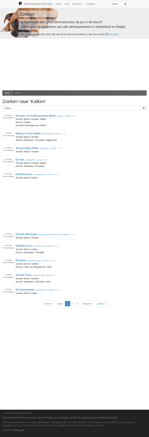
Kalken (68, 116)
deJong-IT (19, 430)
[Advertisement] (74, 64)
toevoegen (114, 34)
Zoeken (18, 93)
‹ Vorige (59, 303)
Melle (48, 275)
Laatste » (101, 303)
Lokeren (66, 234)
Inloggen (90, 4)
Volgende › (87, 303)
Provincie (77, 4)
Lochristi (40, 160)
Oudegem (51, 290)
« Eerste (47, 303)
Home (59, 4)
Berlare (53, 148)
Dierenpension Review (35, 3)
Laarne (57, 134)
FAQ (67, 4)
